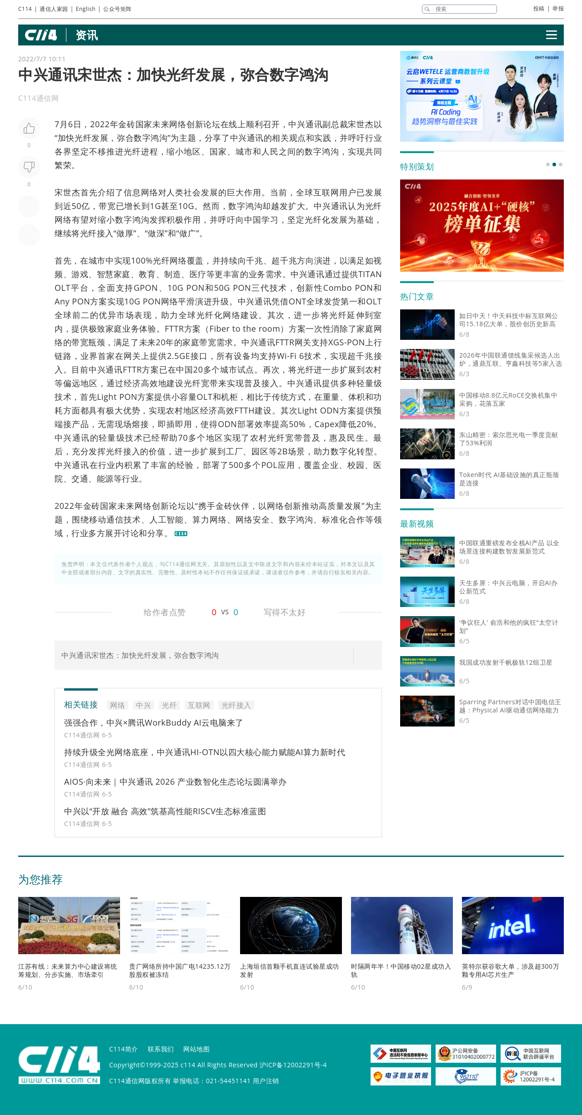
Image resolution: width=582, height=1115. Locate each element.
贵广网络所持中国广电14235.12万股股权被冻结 (180, 970)
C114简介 (123, 1049)
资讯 (86, 34)
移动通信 (106, 519)
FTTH (245, 410)
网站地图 (196, 1049)
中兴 (296, 124)
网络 (177, 124)
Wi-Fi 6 (290, 355)
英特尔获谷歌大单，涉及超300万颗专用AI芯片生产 (510, 970)
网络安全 (253, 519)
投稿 (539, 8)
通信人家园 (54, 9)
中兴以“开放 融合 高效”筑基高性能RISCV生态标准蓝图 (165, 811)
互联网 (326, 192)
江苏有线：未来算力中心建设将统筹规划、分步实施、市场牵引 (67, 970)
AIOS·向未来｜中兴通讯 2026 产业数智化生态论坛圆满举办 (175, 781)
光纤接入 (97, 233)
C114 (25, 9)
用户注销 (266, 1080)
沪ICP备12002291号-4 (293, 1064)
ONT (297, 301)
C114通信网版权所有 (140, 1080)
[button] (548, 164)
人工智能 (167, 519)
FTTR (174, 328)
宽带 (209, 383)
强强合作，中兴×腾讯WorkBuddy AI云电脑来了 (154, 722)
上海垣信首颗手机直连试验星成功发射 (289, 970)
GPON (146, 287)
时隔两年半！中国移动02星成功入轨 (401, 970)
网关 (303, 342)
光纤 (83, 137)
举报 (558, 8)
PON (195, 287)
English (85, 9)
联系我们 (161, 1049)
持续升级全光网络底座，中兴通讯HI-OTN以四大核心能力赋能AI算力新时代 (204, 752)
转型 (365, 451)
